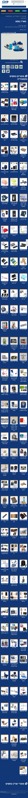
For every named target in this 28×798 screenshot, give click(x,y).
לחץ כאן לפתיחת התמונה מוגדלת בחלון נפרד (14, 62)
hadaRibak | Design (3, 791)
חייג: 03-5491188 (18, 4)
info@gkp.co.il (14, 794)
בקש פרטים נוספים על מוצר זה (9, 32)
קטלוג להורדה (27, 243)
